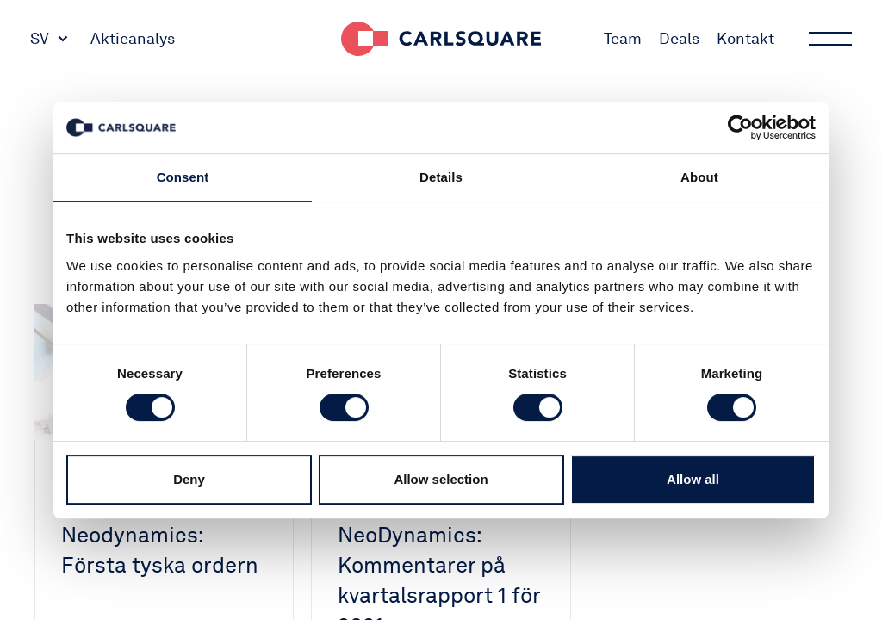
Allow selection (441, 479)
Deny (189, 479)
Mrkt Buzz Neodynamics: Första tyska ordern (159, 535)
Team (623, 38)
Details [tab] (441, 177)
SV (39, 38)
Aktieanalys (132, 38)
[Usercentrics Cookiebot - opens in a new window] (740, 127)
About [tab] (699, 177)
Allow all (693, 479)
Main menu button (828, 39)
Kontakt (745, 38)
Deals (679, 38)
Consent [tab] (183, 177)
